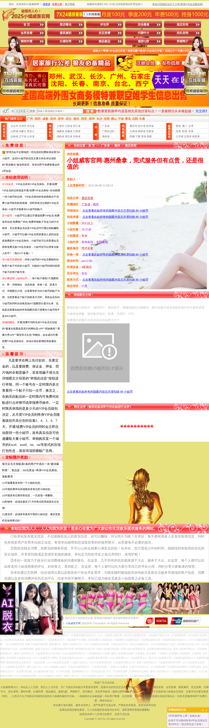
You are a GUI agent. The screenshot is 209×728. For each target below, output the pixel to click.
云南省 (133, 131)
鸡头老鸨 (182, 33)
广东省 (106, 126)
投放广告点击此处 (104, 682)
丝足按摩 (104, 33)
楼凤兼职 (65, 33)
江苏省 (68, 126)
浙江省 (76, 126)
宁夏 (137, 136)
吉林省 (14, 136)
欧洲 (184, 131)
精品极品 (104, 41)
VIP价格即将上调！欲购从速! (184, 715)
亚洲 (178, 131)
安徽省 (68, 131)
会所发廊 (26, 33)
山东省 (30, 136)
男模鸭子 (182, 41)
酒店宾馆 (182, 24)
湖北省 (68, 136)
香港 (178, 126)
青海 (143, 136)
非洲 (190, 131)
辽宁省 (22, 136)
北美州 (187, 136)
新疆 (149, 136)
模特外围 (26, 41)
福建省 (60, 131)
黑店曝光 (65, 24)
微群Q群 (143, 41)
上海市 (60, 126)
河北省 (30, 126)
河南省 (76, 136)
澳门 (184, 126)
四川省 (141, 126)
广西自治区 (108, 131)
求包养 (104, 24)
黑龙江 (30, 131)
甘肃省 (150, 131)
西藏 (132, 136)
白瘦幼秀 (65, 41)
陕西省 (141, 131)
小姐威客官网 (73, 623)
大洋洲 (179, 136)
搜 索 (90, 111)
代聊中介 (143, 33)
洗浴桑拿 (143, 24)
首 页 (26, 24)
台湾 (190, 126)
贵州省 (150, 126)
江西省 (76, 131)
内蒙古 (22, 131)
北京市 (14, 126)
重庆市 (133, 126)
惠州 (117, 145)
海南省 (106, 136)
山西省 (14, 131)
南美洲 (196, 136)
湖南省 (60, 136)
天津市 (22, 126)
